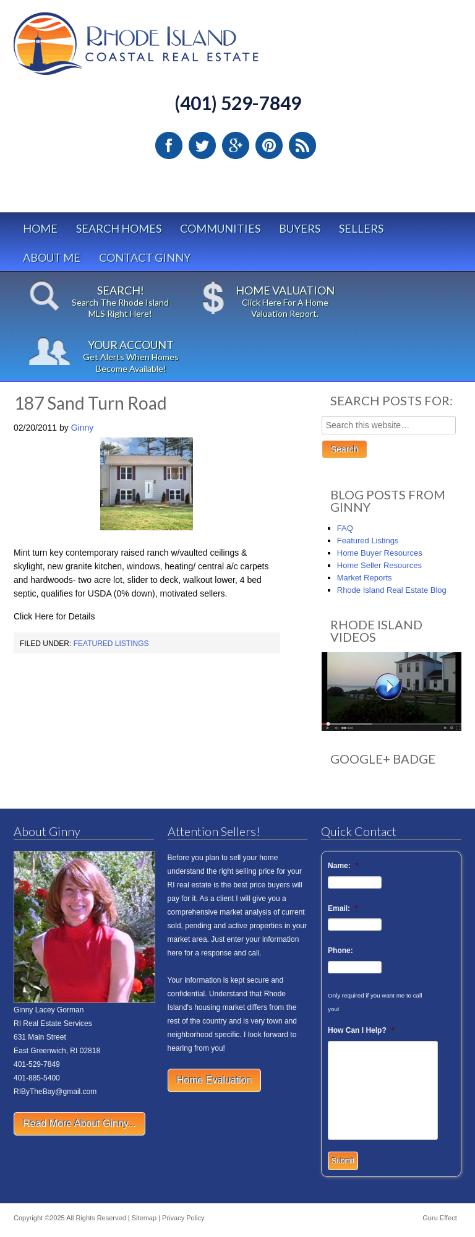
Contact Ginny (144, 257)
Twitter (202, 145)
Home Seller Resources (379, 565)
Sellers (361, 228)
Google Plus (235, 145)
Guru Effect (439, 1218)
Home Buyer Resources (379, 553)
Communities (220, 228)
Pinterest (269, 145)
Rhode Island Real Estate (162, 49)
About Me (51, 257)
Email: (343, 908)
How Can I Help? (361, 1030)
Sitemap (144, 1218)
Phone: (340, 950)
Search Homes (118, 228)
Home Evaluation (214, 1080)
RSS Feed (302, 145)
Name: (343, 865)
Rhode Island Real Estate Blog (392, 590)
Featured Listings (111, 643)
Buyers (299, 228)
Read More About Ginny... (79, 1123)
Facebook (168, 145)
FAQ (345, 528)
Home (40, 228)
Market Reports (364, 577)
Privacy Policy (183, 1218)
